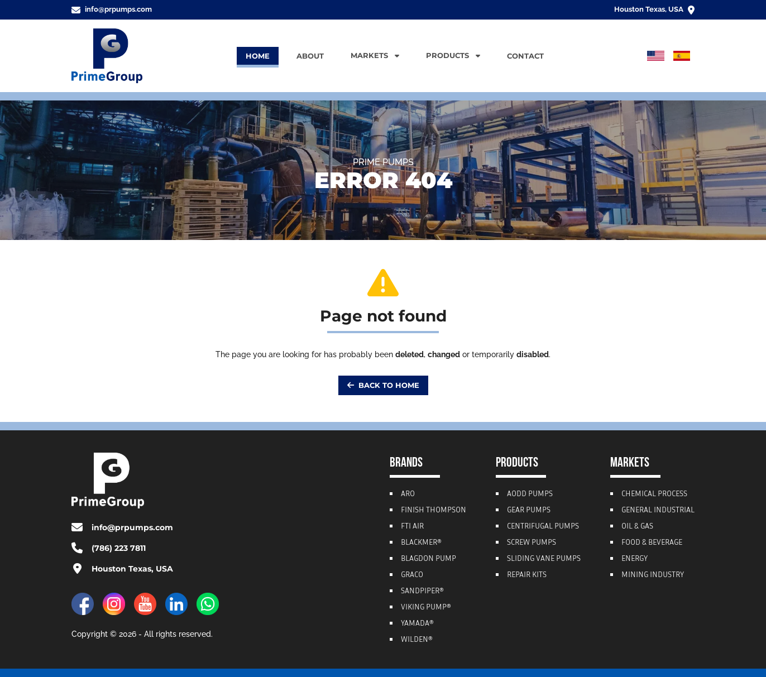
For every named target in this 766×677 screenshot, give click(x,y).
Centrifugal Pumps (543, 527)
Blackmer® (421, 543)
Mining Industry (652, 575)
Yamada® (417, 624)
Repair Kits (527, 575)
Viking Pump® (426, 607)
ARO (408, 494)
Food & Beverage (651, 543)
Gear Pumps (528, 510)
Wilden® (417, 640)
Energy (634, 559)
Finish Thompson (433, 510)
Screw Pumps (531, 543)
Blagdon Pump (428, 559)
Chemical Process (654, 494)
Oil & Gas (637, 527)
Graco (412, 575)
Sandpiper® (422, 591)
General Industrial (658, 510)
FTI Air (412, 527)
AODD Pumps (530, 494)
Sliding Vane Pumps (544, 559)
